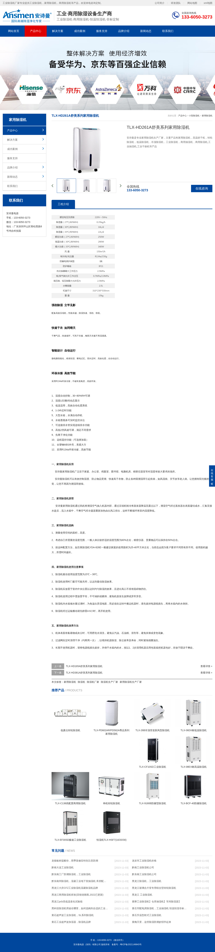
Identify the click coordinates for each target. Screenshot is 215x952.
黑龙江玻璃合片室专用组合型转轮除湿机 (154, 887)
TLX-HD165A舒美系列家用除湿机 (84, 666)
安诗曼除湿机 (62, 478)
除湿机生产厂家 (109, 681)
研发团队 (176, 3)
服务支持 (101, 31)
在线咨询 (201, 188)
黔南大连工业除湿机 (63, 867)
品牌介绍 (123, 31)
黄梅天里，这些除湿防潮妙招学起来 (151, 922)
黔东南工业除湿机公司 (144, 874)
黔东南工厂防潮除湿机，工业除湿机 (71, 874)
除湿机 (70, 471)
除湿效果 (107, 581)
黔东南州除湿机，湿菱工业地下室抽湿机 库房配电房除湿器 (80, 881)
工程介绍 (63, 204)
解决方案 (57, 31)
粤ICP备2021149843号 (131, 944)
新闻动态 (145, 31)
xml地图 (208, 3)
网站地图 (192, 3)
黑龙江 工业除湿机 (142, 894)
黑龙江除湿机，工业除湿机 (146, 881)
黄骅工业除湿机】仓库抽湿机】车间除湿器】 (156, 901)
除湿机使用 (61, 581)
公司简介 (159, 3)
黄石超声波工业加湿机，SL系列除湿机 (73, 915)
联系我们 (167, 31)
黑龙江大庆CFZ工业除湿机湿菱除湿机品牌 (75, 887)
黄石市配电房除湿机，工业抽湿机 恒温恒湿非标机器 (160, 908)
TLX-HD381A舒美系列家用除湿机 (84, 672)
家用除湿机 (207, 115)
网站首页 (13, 31)
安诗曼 (58, 471)
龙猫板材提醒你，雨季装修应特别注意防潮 (75, 860)
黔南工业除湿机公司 (143, 867)
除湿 (81, 313)
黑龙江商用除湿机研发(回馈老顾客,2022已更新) (77, 894)
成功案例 (79, 31)
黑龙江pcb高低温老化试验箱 (67, 901)
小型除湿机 (194, 115)
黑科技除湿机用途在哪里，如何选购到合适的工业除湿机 (80, 908)
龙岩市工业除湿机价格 (144, 860)
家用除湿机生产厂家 (131, 681)
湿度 (57, 395)
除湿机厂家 (93, 681)
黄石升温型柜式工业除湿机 (146, 915)
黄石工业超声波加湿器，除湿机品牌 (71, 922)
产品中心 (35, 31)
